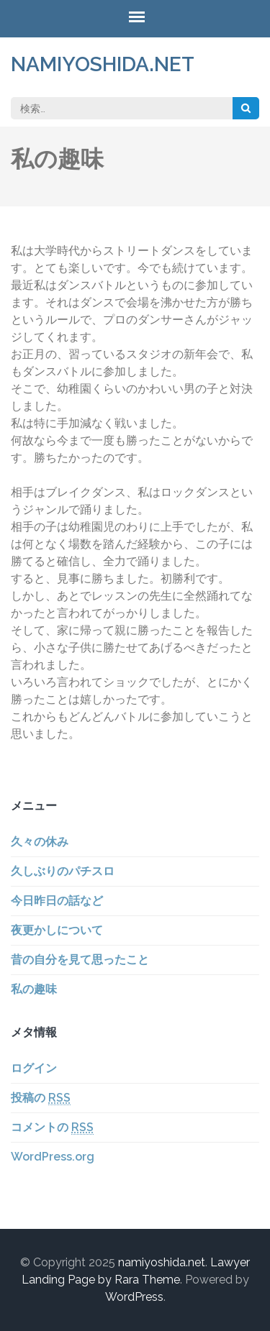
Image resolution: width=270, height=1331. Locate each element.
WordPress (134, 1297)
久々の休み (39, 842)
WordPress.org (52, 1156)
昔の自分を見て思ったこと (80, 959)
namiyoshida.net (102, 64)
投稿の (41, 1098)
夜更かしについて (57, 930)
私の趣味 (34, 989)
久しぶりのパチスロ (62, 871)
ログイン (34, 1068)
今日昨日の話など (57, 900)
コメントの (52, 1127)
